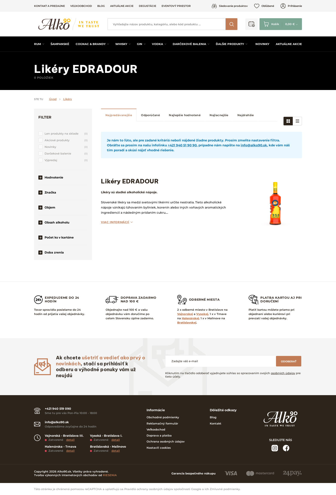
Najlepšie (185, 115)
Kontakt (215, 423)
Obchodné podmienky (163, 417)
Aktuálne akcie (122, 6)
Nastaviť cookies (159, 447)
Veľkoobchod (81, 6)
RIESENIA (110, 475)
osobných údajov (283, 373)
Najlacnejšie (219, 115)
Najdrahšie (245, 115)
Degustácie (147, 6)
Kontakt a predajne (49, 6)
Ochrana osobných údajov (166, 441)
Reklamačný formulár (162, 423)
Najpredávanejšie (118, 115)
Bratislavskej (186, 322)
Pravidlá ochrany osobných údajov (148, 489)
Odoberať (288, 361)
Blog (101, 6)
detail (70, 439)
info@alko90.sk (254, 145)
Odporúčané (150, 115)
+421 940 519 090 (58, 409)
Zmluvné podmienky (225, 489)
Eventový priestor (176, 6)
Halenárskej (190, 318)
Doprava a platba (159, 435)
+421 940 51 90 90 (182, 145)
